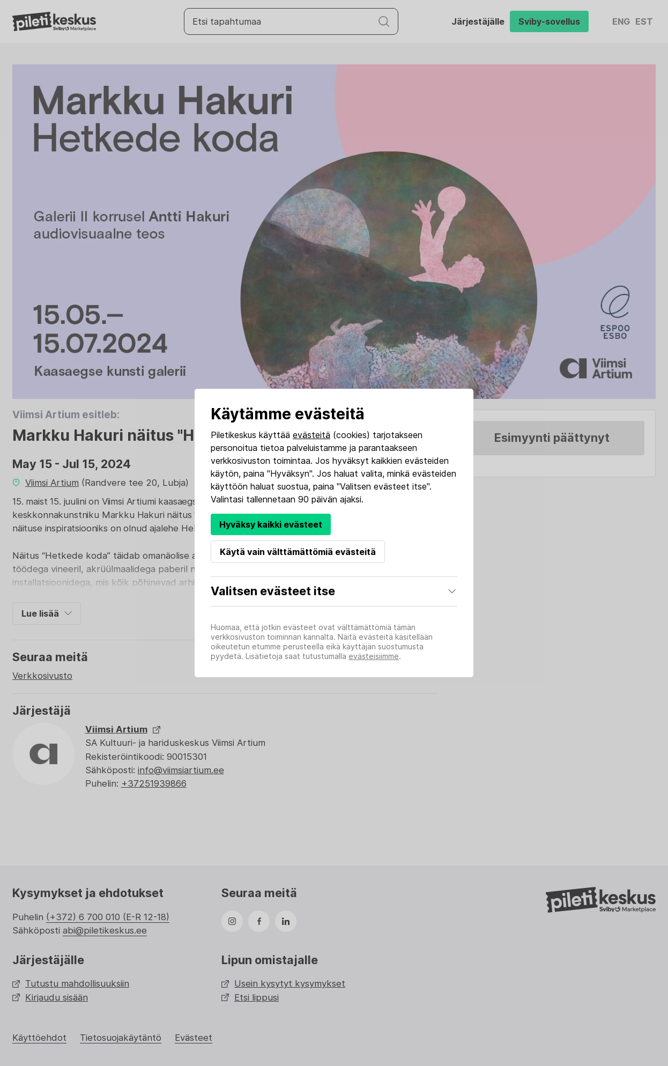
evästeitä (311, 435)
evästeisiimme (373, 656)
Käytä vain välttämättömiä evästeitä (298, 551)
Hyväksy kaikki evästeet (270, 524)
